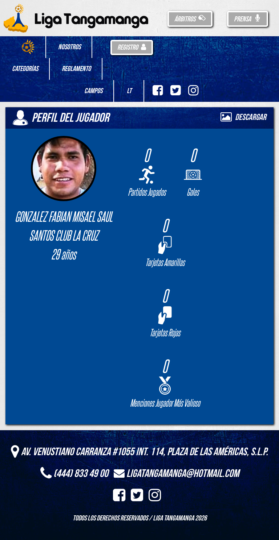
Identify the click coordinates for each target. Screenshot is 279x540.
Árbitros (190, 19)
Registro (131, 47)
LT (129, 91)
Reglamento (76, 69)
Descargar (243, 117)
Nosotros (69, 47)
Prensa (247, 19)
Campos (93, 91)
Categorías (25, 69)
